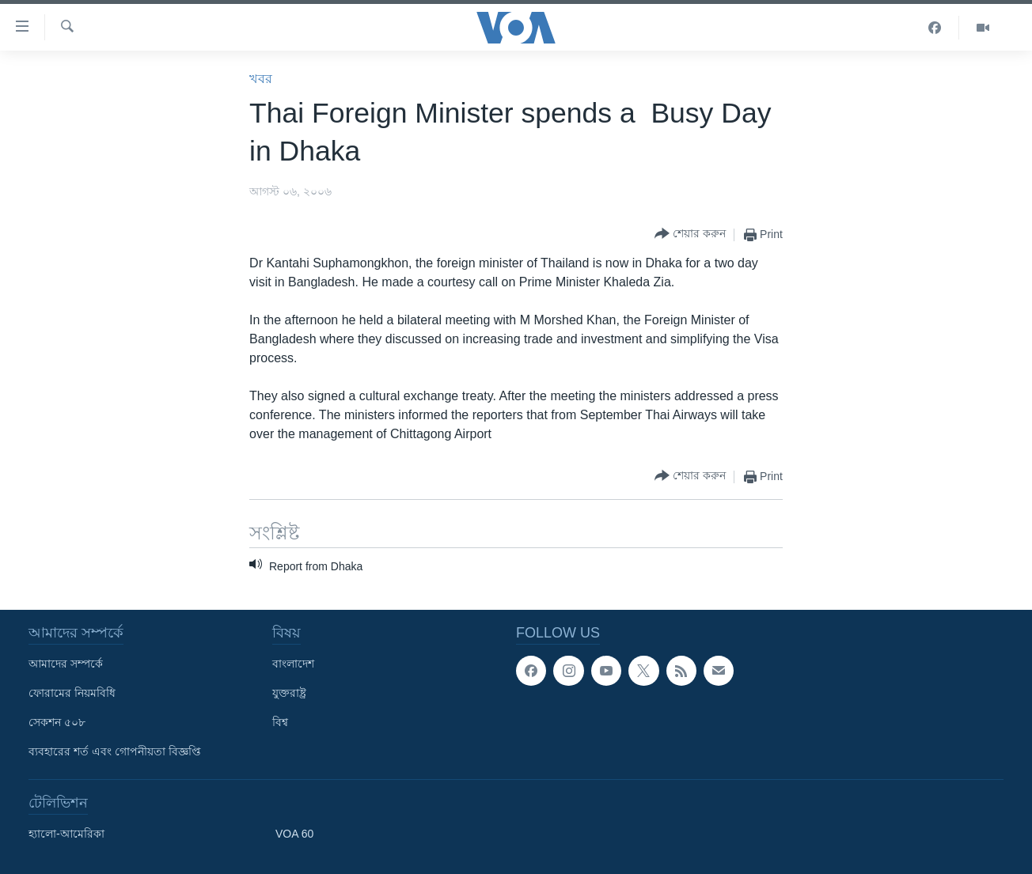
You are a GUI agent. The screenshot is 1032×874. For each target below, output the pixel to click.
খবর (260, 78)
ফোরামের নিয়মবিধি (72, 693)
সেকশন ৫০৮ (56, 722)
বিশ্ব (280, 722)
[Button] (690, 234)
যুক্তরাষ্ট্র (289, 693)
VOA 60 (294, 833)
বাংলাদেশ (293, 663)
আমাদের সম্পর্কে (65, 663)
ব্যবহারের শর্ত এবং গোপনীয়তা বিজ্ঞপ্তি (114, 751)
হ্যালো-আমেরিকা (66, 833)
